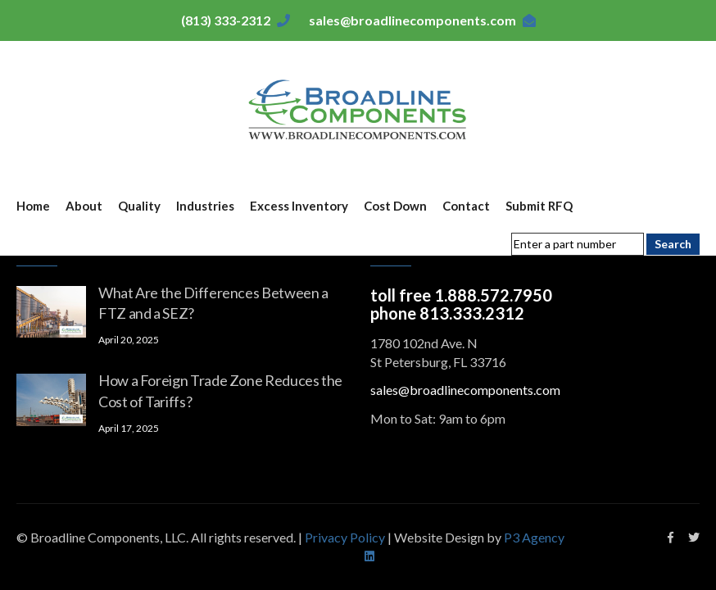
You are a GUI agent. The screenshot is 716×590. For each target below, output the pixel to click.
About (84, 205)
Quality (139, 205)
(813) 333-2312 (225, 20)
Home (33, 205)
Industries (205, 205)
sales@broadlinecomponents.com (412, 20)
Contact (466, 205)
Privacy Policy (346, 537)
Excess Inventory (299, 205)
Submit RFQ (539, 205)
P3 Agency (534, 537)
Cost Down (395, 205)
